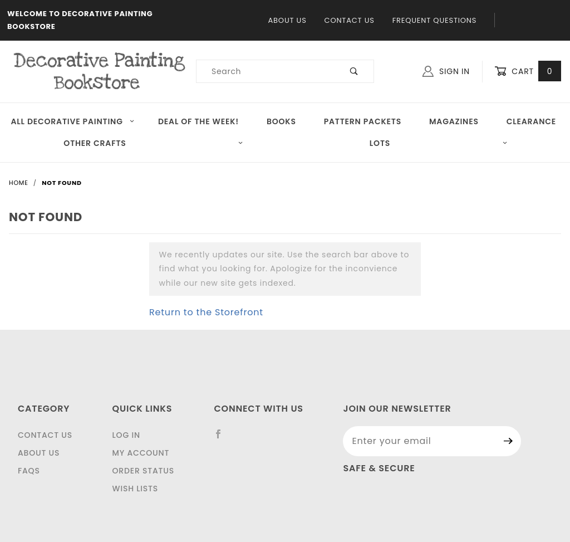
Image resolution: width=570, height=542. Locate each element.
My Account (141, 452)
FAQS (29, 470)
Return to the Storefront (206, 312)
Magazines (454, 121)
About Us (287, 20)
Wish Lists (135, 488)
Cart (527, 72)
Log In (126, 435)
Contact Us (350, 20)
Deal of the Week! (198, 121)
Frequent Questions (434, 20)
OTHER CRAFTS (153, 143)
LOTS (439, 143)
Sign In (446, 71)
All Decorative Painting (72, 121)
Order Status (143, 470)
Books (281, 121)
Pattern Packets (362, 121)
